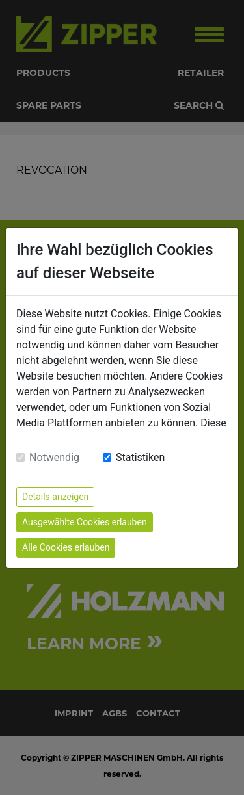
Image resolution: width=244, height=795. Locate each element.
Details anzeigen (55, 496)
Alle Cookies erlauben (65, 547)
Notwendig (54, 457)
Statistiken (140, 457)
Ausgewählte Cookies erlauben (84, 522)
